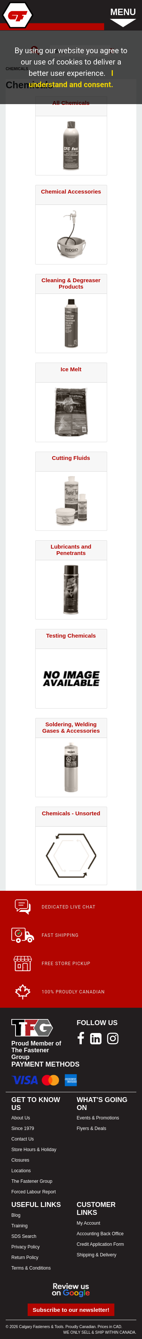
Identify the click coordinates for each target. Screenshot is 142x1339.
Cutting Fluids (71, 458)
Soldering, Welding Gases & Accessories (71, 727)
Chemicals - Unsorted (71, 813)
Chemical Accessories (71, 191)
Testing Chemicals (71, 635)
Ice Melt (71, 369)
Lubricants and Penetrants (71, 549)
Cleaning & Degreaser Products (71, 283)
